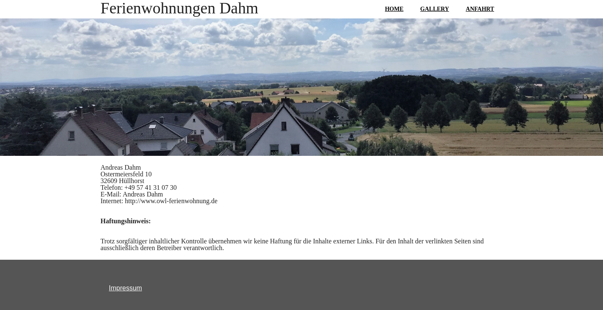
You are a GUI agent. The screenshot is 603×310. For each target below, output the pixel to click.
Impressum (125, 288)
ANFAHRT (480, 9)
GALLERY (434, 9)
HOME (394, 9)
